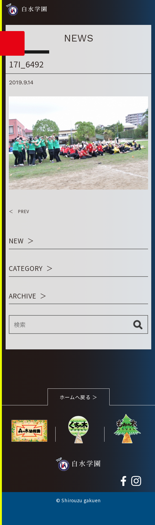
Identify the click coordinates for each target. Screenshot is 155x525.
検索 (137, 324)
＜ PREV (19, 211)
